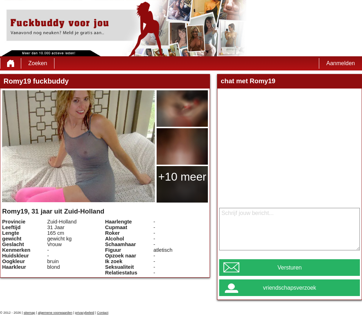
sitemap (29, 312)
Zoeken (37, 63)
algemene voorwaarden (55, 312)
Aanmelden (340, 63)
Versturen (290, 268)
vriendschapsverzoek (289, 288)
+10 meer (182, 176)
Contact (102, 312)
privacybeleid (84, 312)
